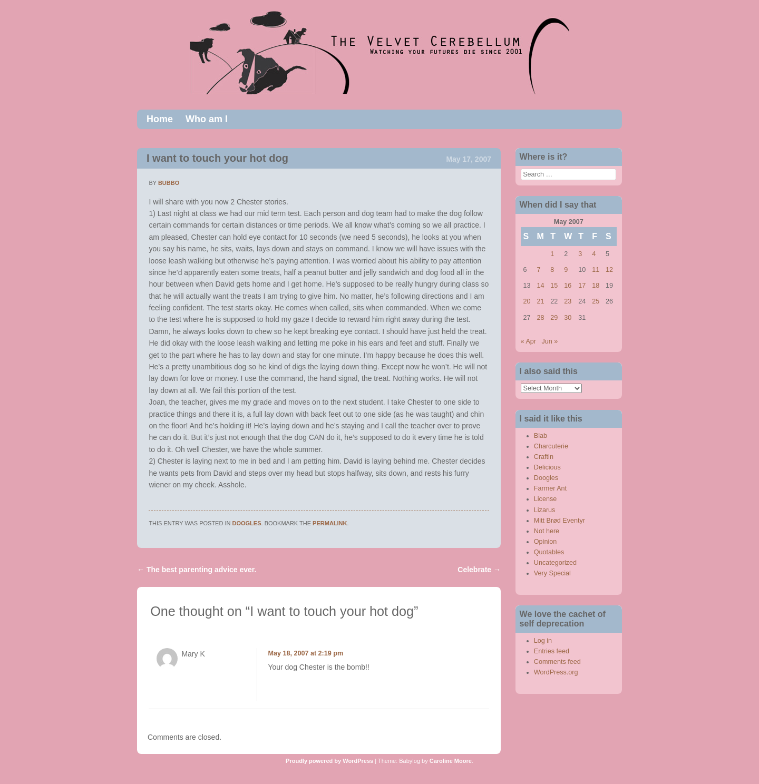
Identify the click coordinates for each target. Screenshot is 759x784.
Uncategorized (555, 562)
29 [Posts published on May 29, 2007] (554, 317)
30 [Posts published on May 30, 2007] (567, 317)
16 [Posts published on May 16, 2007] (567, 285)
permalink (330, 523)
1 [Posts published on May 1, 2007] (552, 254)
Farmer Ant (550, 488)
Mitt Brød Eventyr (559, 520)
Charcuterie (551, 446)
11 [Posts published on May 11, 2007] (595, 269)
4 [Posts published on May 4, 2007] (594, 254)
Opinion (545, 541)
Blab (540, 435)
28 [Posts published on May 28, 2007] (540, 317)
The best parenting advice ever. (196, 569)
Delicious (547, 467)
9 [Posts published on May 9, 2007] (566, 269)
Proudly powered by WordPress (329, 761)
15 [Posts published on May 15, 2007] (554, 285)
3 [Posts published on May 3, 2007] (580, 254)
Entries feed (551, 651)
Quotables (549, 552)
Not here (546, 531)
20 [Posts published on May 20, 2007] (527, 301)
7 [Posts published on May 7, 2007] (538, 269)
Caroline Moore (451, 761)
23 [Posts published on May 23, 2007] (567, 301)
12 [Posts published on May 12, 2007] (609, 269)
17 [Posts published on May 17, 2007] (582, 285)
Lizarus (545, 510)
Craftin (543, 456)
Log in (543, 640)
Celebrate (479, 569)
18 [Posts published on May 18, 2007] (595, 285)
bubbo (168, 183)
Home (160, 119)
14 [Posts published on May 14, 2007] (540, 285)
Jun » (550, 341)
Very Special (552, 573)
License (545, 499)
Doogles (246, 523)
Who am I (207, 119)
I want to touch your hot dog (217, 158)
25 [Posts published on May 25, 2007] (595, 301)
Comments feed (557, 661)
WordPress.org (556, 672)
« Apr (528, 341)
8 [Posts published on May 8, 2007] (552, 269)
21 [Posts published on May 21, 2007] (540, 301)
